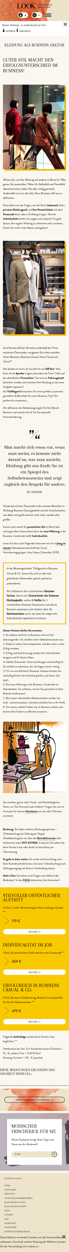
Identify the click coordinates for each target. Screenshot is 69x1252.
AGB (6, 1219)
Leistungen (10, 1190)
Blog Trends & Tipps (14, 1203)
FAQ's (7, 1211)
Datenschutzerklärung (17, 1232)
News (7, 1186)
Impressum (10, 1223)
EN (39, 15)
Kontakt (8, 1215)
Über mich (9, 1194)
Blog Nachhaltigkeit (15, 1207)
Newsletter (10, 1228)
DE (34, 15)
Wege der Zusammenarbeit (18, 1198)
